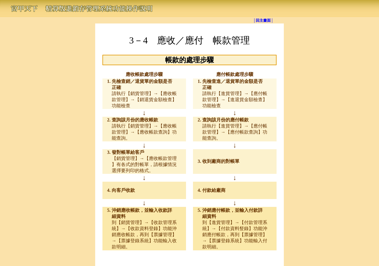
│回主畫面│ (263, 20)
